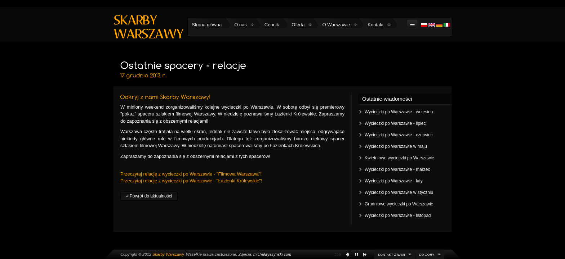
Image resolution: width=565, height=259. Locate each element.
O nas (244, 25)
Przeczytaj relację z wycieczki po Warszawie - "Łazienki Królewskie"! (191, 180)
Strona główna (207, 24)
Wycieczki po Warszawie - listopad (398, 215)
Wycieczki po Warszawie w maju (396, 146)
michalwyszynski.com (272, 254)
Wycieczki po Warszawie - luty (394, 180)
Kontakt (379, 25)
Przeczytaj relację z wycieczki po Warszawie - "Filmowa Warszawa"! (191, 174)
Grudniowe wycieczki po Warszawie (399, 203)
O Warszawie (340, 25)
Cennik (271, 24)
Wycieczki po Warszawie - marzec (397, 169)
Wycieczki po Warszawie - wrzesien (399, 111)
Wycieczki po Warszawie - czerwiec (399, 134)
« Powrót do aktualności (149, 196)
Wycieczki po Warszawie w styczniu (399, 192)
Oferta (302, 25)
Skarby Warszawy (168, 254)
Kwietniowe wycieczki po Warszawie (399, 157)
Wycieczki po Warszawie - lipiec (395, 123)
